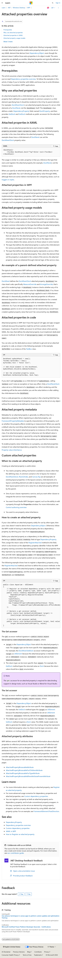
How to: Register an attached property (20, 834)
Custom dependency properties (36, 796)
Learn (3, 8)
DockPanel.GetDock (26, 650)
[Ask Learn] (48, 7)
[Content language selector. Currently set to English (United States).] (12, 947)
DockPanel (16, 108)
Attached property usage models (14, 38)
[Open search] (52, 3)
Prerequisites (7, 30)
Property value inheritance (12, 450)
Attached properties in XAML (13, 35)
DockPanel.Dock (18, 105)
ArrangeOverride (46, 284)
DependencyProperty (21, 111)
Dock (42, 666)
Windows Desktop (19, 8)
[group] (31, 605)
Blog (28, 952)
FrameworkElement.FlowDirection (46, 811)
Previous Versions (19, 952)
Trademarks (38, 955)
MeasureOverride (29, 284)
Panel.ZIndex (23, 477)
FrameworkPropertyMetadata (13, 421)
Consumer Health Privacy (10, 955)
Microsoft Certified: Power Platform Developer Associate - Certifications (26, 927)
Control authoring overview (16, 507)
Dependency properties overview (23, 79)
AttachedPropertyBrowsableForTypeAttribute (23, 773)
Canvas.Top (36, 477)
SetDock (22, 114)
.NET (9, 8)
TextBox (29, 349)
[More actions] (58, 7)
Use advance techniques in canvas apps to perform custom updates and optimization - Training (31, 917)
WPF (28, 8)
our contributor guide (15, 853)
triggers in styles (8, 179)
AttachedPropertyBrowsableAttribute (20, 767)
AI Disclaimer (6, 952)
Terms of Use (27, 955)
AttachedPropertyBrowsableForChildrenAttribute (24, 770)
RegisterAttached (35, 542)
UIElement (18, 653)
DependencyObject (37, 53)
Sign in (58, 3)
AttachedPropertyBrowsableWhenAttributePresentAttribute (28, 776)
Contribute (38, 952)
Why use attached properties (13, 32)
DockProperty (44, 111)
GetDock (12, 114)
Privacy (46, 952)
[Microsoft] (31, 3)
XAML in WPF (11, 831)
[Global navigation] (2, 3)
